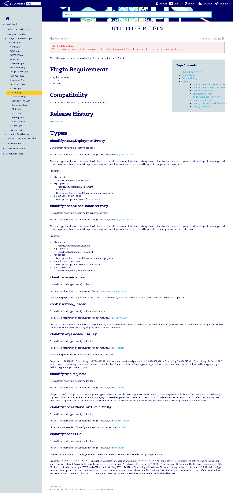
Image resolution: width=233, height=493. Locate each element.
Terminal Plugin (19, 121)
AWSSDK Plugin (16, 55)
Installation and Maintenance (18, 29)
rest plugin (118, 347)
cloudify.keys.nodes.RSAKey (206, 96)
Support (192, 3)
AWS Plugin (15, 51)
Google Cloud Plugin (19, 71)
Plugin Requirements (192, 71)
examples (121, 427)
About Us (178, 3)
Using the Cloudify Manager (20, 38)
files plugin (118, 447)
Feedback (223, 3)
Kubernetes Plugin (18, 80)
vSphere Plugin (16, 130)
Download (207, 3)
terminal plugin (120, 290)
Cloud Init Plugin (19, 96)
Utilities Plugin (16, 92)
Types (185, 81)
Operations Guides (14, 143)
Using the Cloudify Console (20, 134)
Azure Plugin (15, 59)
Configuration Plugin (21, 101)
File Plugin (16, 109)
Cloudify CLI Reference (16, 154)
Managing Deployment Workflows (22, 138)
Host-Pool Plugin (17, 76)
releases (58, 121)
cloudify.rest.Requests (203, 99)
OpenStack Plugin (17, 84)
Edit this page (56, 486)
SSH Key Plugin (18, 117)
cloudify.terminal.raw (203, 90)
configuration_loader (203, 93)
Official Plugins (14, 42)
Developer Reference (15, 148)
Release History (189, 78)
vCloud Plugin (16, 126)
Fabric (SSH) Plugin (18, 67)
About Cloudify (12, 24)
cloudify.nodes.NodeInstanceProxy (210, 87)
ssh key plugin (120, 317)
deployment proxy (122, 154)
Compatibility (188, 74)
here (181, 48)
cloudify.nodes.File (202, 106)
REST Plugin (17, 113)
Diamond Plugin (17, 63)
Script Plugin (15, 88)
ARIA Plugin (15, 47)
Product (163, 3)
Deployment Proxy (20, 105)
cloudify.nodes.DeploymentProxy (209, 84)
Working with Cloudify (15, 34)
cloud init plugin (121, 420)
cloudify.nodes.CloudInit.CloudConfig (211, 103)
